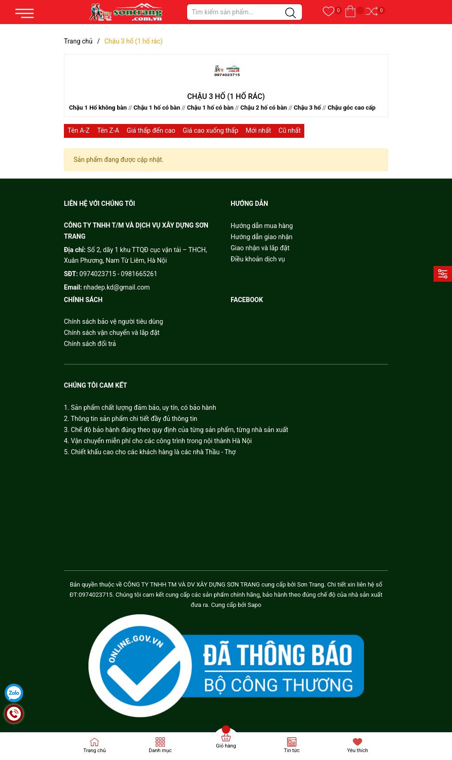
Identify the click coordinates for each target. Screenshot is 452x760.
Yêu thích (357, 751)
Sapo (255, 604)
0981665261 (139, 274)
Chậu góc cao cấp (351, 107)
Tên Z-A (108, 130)
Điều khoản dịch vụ (258, 259)
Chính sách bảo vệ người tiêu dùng (113, 321)
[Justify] (291, 13)
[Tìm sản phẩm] (244, 12)
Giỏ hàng (226, 746)
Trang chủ (94, 751)
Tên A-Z (79, 130)
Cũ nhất (289, 130)
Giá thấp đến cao (150, 130)
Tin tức (292, 751)
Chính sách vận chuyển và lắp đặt (112, 332)
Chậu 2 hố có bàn (263, 107)
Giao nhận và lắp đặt (260, 248)
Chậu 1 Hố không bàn (98, 107)
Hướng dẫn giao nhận (262, 237)
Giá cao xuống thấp (211, 130)
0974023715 (98, 274)
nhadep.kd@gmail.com (116, 287)
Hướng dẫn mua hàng (262, 225)
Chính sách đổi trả (90, 343)
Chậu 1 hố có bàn (156, 107)
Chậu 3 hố (307, 107)
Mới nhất (258, 130)
